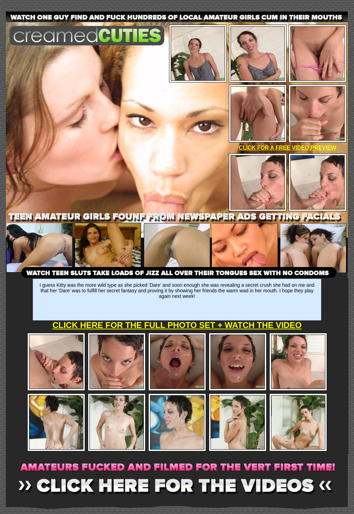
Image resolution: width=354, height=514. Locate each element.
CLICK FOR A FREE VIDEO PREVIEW (287, 148)
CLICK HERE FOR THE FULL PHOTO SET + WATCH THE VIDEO (177, 325)
